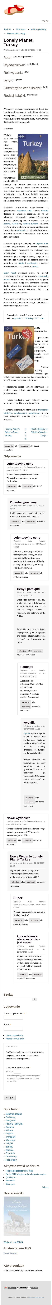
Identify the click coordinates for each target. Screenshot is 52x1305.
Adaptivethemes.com (36, 1297)
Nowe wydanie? (18, 818)
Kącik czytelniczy (38, 29)
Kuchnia (10, 1127)
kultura (15, 223)
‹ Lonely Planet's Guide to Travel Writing (12, 432)
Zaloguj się (9, 446)
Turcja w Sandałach (10, 1253)
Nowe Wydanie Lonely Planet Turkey (26, 858)
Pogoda (9, 1133)
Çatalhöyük (11, 1177)
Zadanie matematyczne (18, 1067)
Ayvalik (29, 722)
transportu (21, 230)
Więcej (45, 1187)
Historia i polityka (14, 1124)
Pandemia (10, 1180)
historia (7, 223)
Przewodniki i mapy (16, 33)
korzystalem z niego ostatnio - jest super (28, 939)
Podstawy (10, 1117)
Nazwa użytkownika (14, 1013)
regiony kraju (42, 243)
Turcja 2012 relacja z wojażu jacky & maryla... (26, 1174)
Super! (18, 898)
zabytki (35, 266)
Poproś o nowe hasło (15, 1038)
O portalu (10, 1153)
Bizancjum (10, 1184)
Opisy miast (10, 273)
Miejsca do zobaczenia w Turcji (19, 1170)
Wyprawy (10, 1140)
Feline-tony (11, 1160)
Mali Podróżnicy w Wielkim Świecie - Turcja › (39, 432)
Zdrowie (10, 1150)
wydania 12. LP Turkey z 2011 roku (28, 318)
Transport (10, 1137)
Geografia (10, 1120)
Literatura (21, 29)
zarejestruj (24, 446)
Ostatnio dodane (14, 1114)
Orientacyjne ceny (20, 463)
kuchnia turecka (30, 223)
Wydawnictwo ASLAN (13, 1242)
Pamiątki (26, 667)
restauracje (43, 276)
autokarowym (20, 413)
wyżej (25, 434)
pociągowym (34, 413)
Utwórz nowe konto (14, 1035)
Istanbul (44, 210)
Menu (45, 21)
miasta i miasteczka (27, 263)
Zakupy (9, 1147)
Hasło (7, 1024)
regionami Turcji (24, 210)
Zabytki (9, 1143)
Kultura (7, 29)
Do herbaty (11, 1156)
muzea (7, 279)
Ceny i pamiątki (28, 589)
